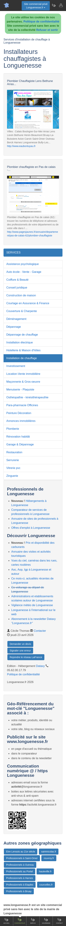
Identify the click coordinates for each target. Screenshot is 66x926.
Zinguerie (12, 475)
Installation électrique (19, 342)
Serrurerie (12, 460)
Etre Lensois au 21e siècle (20, 851)
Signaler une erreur (20, 650)
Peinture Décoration (18, 413)
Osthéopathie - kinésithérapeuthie (27, 397)
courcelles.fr (46, 884)
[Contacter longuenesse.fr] (60, 5)
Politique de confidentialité (41, 21)
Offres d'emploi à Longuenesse (30, 527)
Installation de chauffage (21, 358)
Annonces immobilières (20, 420)
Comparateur (19, 921)
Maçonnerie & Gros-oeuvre (23, 381)
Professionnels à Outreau (20, 864)
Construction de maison (21, 295)
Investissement (15, 366)
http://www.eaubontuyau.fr (21, 146)
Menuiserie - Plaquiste (20, 389)
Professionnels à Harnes (19, 878)
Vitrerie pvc (13, 467)
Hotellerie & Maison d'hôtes (23, 350)
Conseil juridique (16, 287)
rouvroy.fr (49, 858)
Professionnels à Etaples (19, 884)
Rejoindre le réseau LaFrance (26, 657)
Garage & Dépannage (20, 444)
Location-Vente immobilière (23, 373)
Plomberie (12, 428)
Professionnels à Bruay (19, 891)
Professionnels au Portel (19, 871)
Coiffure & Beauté (17, 279)
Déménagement (16, 318)
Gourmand (46, 921)
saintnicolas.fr (48, 851)
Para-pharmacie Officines (22, 405)
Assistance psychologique (22, 264)
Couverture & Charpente (21, 311)
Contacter (40, 630)
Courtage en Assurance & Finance (27, 303)
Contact (59, 921)
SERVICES (13, 252)
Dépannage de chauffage (22, 334)
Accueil (7, 921)
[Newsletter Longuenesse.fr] (53, 5)
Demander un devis (20, 644)
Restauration (14, 452)
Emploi (33, 921)
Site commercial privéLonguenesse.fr (36, 6)
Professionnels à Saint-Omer (22, 858)
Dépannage (13, 326)
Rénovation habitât (18, 436)
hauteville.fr (45, 871)
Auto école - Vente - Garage (23, 271)
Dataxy (40, 666)
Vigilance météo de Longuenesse (32, 605)
